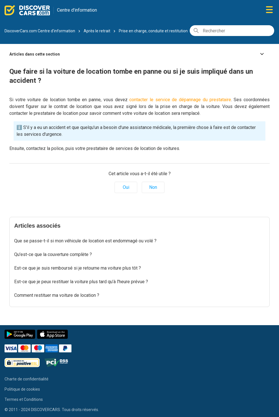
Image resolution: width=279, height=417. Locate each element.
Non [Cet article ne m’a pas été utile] (153, 187)
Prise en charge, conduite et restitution (153, 31)
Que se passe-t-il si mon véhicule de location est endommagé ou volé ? (85, 241)
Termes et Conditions (24, 399)
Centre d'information (77, 10)
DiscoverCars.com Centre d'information (40, 31)
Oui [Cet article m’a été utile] (126, 187)
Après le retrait (97, 31)
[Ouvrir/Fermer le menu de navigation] (269, 10)
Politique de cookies (22, 389)
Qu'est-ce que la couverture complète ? (53, 254)
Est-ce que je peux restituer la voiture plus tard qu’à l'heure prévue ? (81, 281)
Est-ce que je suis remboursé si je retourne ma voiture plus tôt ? (77, 268)
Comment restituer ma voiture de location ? (56, 295)
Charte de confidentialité (26, 379)
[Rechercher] (232, 30)
